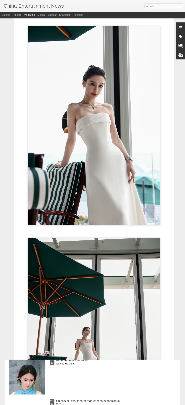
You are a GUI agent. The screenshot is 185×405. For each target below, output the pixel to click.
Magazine (29, 14)
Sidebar (52, 14)
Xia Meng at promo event (72, 359)
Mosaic (41, 14)
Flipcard (16, 14)
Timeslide (77, 14)
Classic (6, 14)
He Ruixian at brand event (73, 318)
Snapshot (64, 14)
